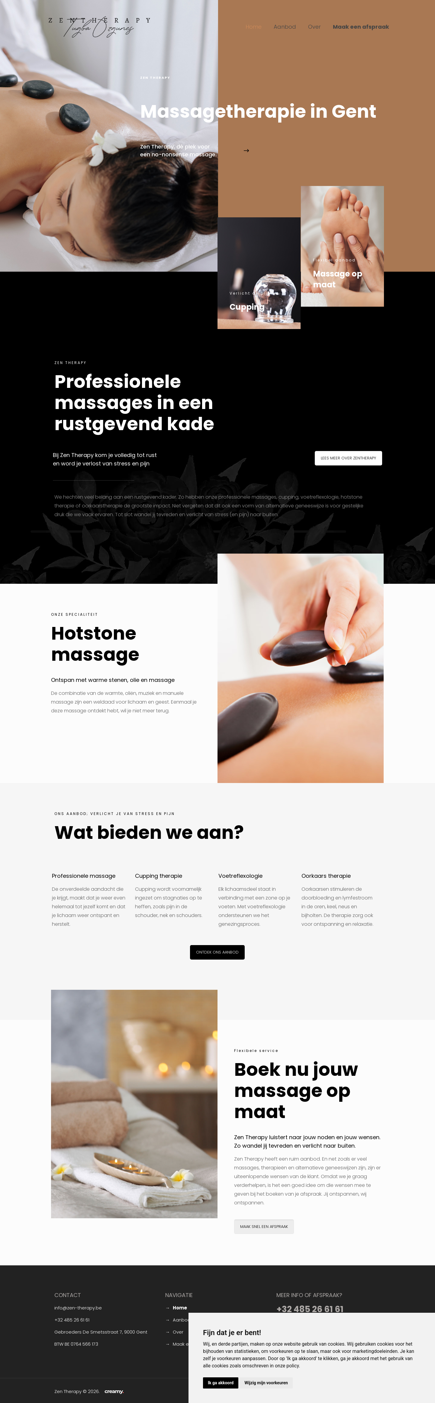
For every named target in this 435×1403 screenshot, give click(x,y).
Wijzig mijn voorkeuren (266, 1382)
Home (180, 1308)
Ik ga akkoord (221, 1382)
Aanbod (182, 1320)
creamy (114, 1391)
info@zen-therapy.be (78, 1308)
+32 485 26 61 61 (71, 1320)
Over (178, 1332)
